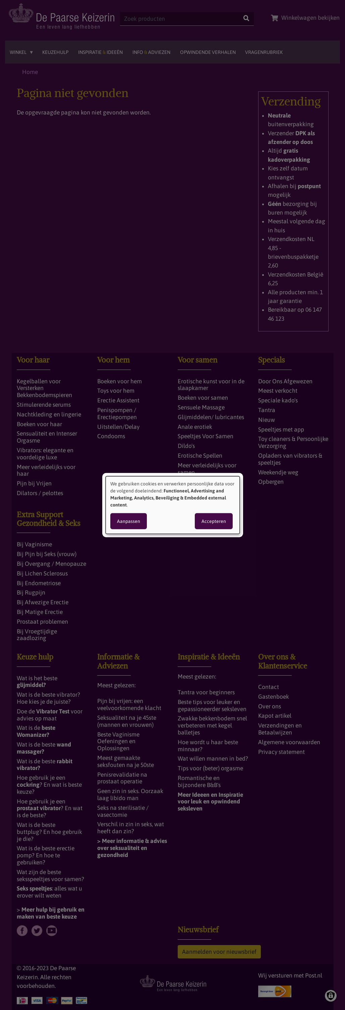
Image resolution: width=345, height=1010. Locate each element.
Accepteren (214, 521)
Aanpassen (128, 521)
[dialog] (173, 505)
